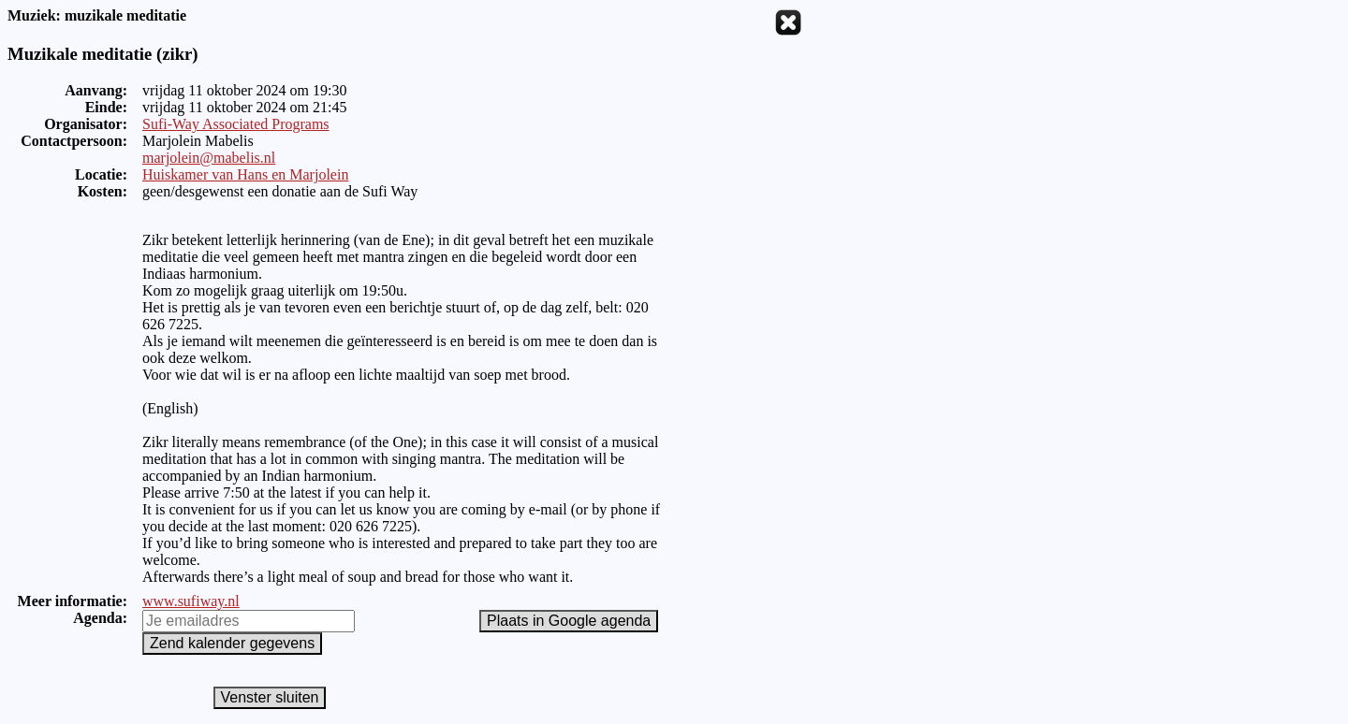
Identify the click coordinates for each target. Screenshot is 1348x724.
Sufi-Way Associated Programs (236, 124)
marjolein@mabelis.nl (208, 158)
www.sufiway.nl (191, 601)
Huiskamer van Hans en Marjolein (245, 174)
